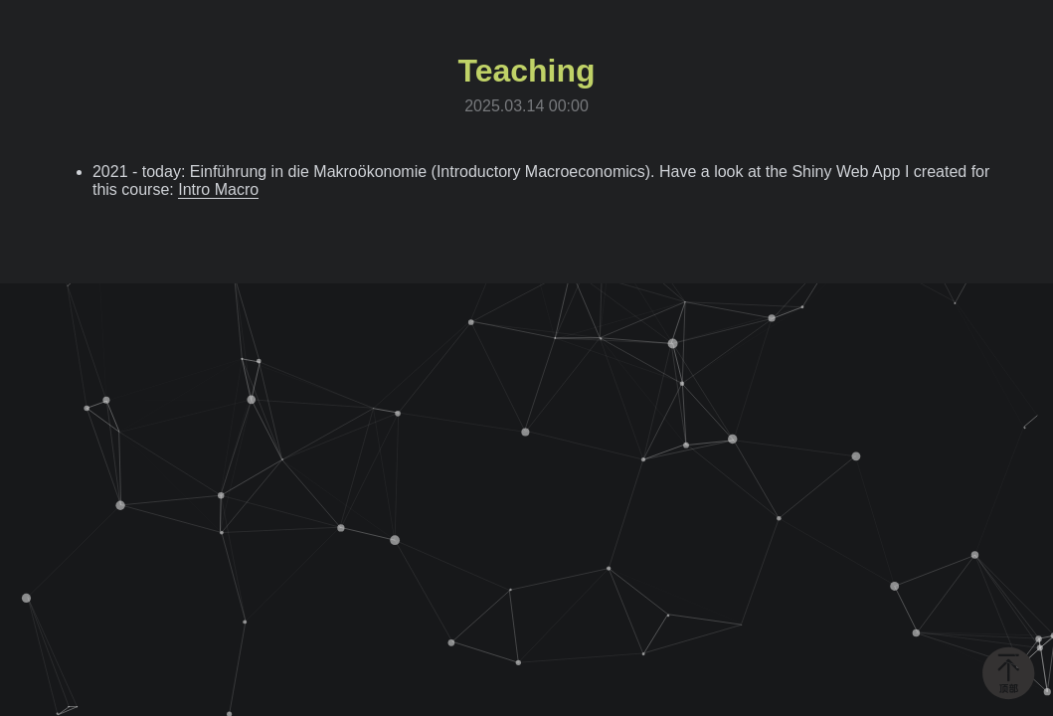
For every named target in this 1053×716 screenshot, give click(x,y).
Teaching (526, 71)
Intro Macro (218, 189)
